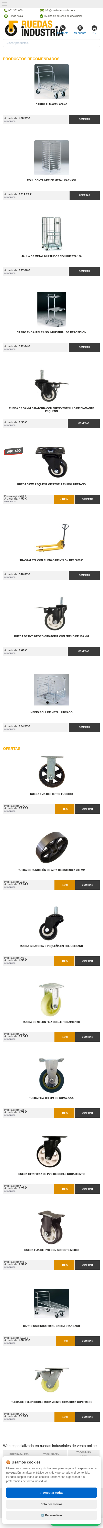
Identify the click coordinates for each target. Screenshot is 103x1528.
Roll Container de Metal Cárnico (51, 180)
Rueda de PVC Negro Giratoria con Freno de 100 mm (51, 636)
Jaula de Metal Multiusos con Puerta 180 (51, 256)
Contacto (62, 30)
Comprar (84, 119)
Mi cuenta (80, 30)
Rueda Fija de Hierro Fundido (51, 794)
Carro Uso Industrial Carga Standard (51, 1326)
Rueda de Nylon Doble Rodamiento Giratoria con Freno (51, 1402)
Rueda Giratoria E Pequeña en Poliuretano (51, 946)
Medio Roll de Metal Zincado (51, 712)
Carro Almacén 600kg (52, 104)
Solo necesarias (51, 1514)
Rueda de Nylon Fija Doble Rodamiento (51, 1022)
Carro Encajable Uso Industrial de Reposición (51, 332)
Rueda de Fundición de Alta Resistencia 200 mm (51, 870)
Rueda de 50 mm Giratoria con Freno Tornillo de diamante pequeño (51, 410)
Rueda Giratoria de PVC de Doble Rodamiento (51, 1174)
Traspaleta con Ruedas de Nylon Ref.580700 (51, 560)
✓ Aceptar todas (51, 1503)
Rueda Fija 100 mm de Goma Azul (51, 1098)
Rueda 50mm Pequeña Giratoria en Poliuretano (51, 484)
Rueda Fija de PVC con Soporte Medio (51, 1250)
